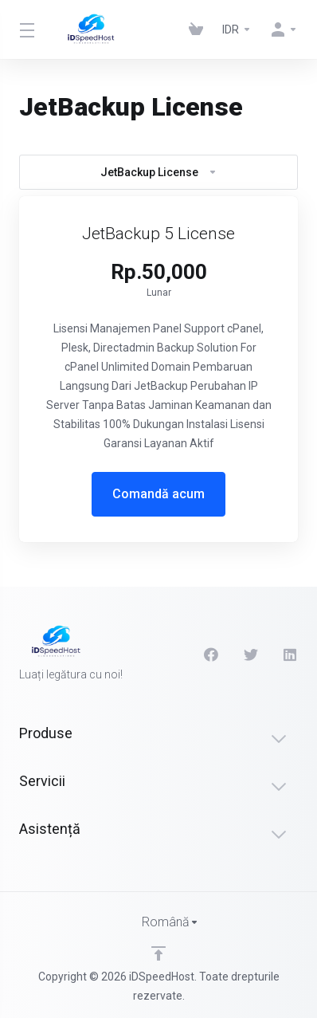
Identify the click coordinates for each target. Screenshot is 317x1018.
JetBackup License (158, 172)
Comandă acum (158, 493)
